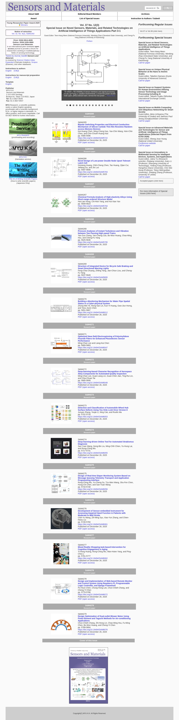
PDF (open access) (86, 142)
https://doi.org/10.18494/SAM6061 (93, 524)
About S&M (33, 14)
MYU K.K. (23, 156)
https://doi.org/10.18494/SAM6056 (93, 489)
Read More (111, 96)
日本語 (16, 71)
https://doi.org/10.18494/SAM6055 (93, 453)
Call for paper (144, 63)
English (9, 71)
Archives (145, 14)
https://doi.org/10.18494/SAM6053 (93, 417)
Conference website (147, 143)
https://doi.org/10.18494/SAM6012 (93, 312)
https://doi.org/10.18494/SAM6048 (93, 383)
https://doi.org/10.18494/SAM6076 (93, 629)
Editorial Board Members (89, 14)
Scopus (34, 62)
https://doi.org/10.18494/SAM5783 (93, 172)
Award (34, 18)
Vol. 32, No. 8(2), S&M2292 (23, 34)
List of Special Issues (89, 18)
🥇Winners (23, 25)
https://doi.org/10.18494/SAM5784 (93, 206)
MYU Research (23, 134)
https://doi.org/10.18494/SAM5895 (93, 277)
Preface (89, 41)
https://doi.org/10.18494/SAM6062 (93, 558)
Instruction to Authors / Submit (145, 18)
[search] (152, 8)
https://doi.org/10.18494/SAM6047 (93, 347)
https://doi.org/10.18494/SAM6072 (93, 594)
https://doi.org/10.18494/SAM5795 (93, 242)
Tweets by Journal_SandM (16, 56)
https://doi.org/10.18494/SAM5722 (93, 138)
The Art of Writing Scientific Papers (23, 178)
